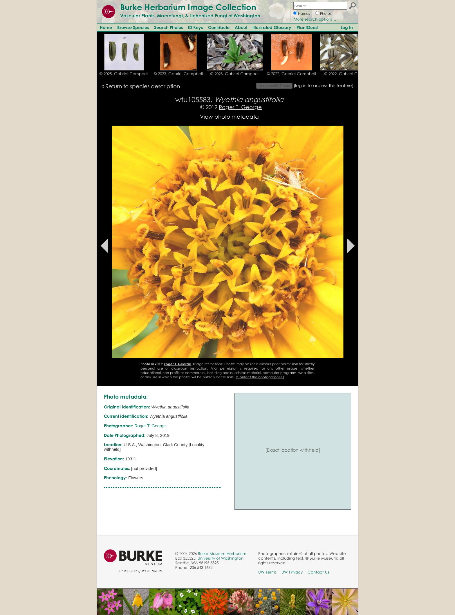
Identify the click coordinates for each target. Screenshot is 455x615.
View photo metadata (229, 116)
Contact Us (318, 572)
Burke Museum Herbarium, (223, 553)
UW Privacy (292, 572)
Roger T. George (240, 107)
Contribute (219, 27)
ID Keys (195, 27)
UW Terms (267, 572)
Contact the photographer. (260, 377)
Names (304, 13)
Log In (347, 27)
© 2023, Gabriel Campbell (178, 73)
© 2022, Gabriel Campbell (291, 73)
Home (106, 27)
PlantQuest (307, 27)
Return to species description (142, 86)
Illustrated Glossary (271, 27)
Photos (325, 13)
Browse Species (133, 27)
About (241, 27)
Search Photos (168, 27)
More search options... (315, 19)
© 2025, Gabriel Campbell (124, 73)
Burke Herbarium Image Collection (188, 7)
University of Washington (220, 558)
